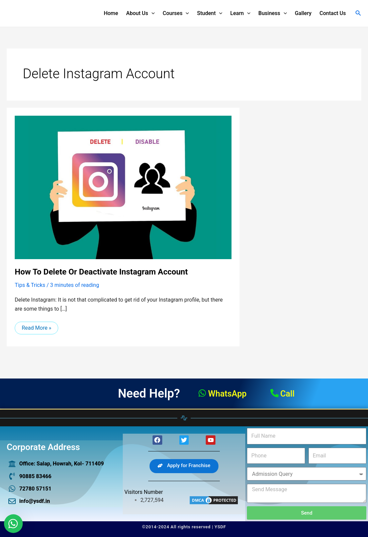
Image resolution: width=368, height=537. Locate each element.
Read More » (36, 326)
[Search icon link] (358, 13)
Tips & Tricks (30, 285)
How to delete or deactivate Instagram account (101, 272)
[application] (151, 13)
